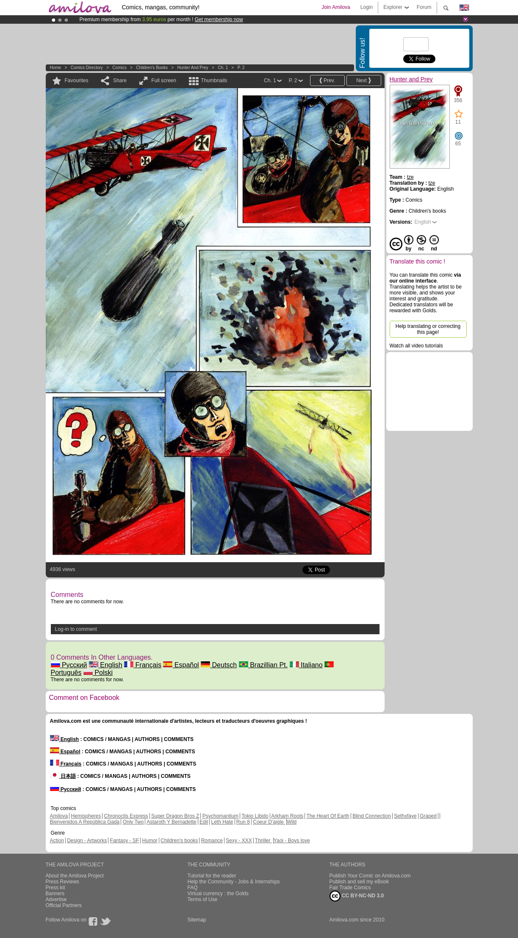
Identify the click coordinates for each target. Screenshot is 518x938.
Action (57, 841)
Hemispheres (86, 816)
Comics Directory (87, 67)
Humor (150, 841)
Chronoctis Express (126, 816)
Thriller (263, 841)
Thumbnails (214, 80)
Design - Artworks (87, 841)
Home (55, 67)
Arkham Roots (287, 816)
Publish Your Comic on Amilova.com (370, 876)
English (105, 665)
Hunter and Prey (192, 67)
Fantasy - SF (124, 841)
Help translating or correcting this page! (428, 329)
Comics (119, 67)
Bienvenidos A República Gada (85, 822)
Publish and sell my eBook (359, 882)
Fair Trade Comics (350, 888)
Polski (98, 672)
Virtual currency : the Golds (218, 893)
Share (120, 80)
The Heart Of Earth (327, 816)
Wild (291, 822)
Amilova (59, 816)
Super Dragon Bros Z (175, 816)
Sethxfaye (405, 816)
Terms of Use (203, 899)
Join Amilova (335, 7)
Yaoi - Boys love (292, 841)
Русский (69, 665)
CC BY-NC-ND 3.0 (357, 896)
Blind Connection (371, 816)
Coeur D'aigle (269, 822)
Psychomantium (220, 816)
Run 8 (243, 822)
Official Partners (64, 905)
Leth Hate (222, 822)
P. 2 (241, 67)
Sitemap (197, 920)
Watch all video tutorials (416, 346)
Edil (203, 822)
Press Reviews (62, 882)
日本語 (63, 776)
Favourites (77, 80)
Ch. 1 (223, 67)
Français (142, 665)
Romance (212, 841)
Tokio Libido (254, 816)
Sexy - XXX (239, 841)
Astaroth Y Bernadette (172, 822)
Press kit (55, 888)
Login (366, 7)
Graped (428, 816)
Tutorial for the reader (212, 876)
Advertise (56, 899)
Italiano (306, 665)
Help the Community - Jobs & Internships (234, 882)
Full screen (163, 80)
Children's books (152, 67)
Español (181, 665)
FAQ (193, 888)
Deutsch (219, 665)
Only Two (133, 822)
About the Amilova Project (75, 876)
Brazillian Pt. (263, 665)
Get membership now (219, 19)
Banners (55, 893)
